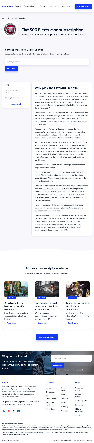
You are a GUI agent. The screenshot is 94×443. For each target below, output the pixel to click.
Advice (48, 388)
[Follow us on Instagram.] (9, 411)
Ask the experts (81, 401)
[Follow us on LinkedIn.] (18, 411)
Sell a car (64, 398)
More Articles (47, 337)
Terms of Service (79, 440)
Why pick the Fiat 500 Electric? (12, 91)
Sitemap (89, 440)
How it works (80, 405)
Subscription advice (12, 98)
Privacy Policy (55, 440)
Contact (78, 415)
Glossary (64, 407)
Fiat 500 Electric (18, 18)
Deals (63, 402)
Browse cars (50, 392)
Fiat (8, 18)
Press (63, 394)
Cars (3, 18)
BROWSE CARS (83, 6)
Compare (65, 411)
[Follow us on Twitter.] (13, 411)
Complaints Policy (66, 440)
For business (50, 409)
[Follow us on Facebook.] (4, 411)
